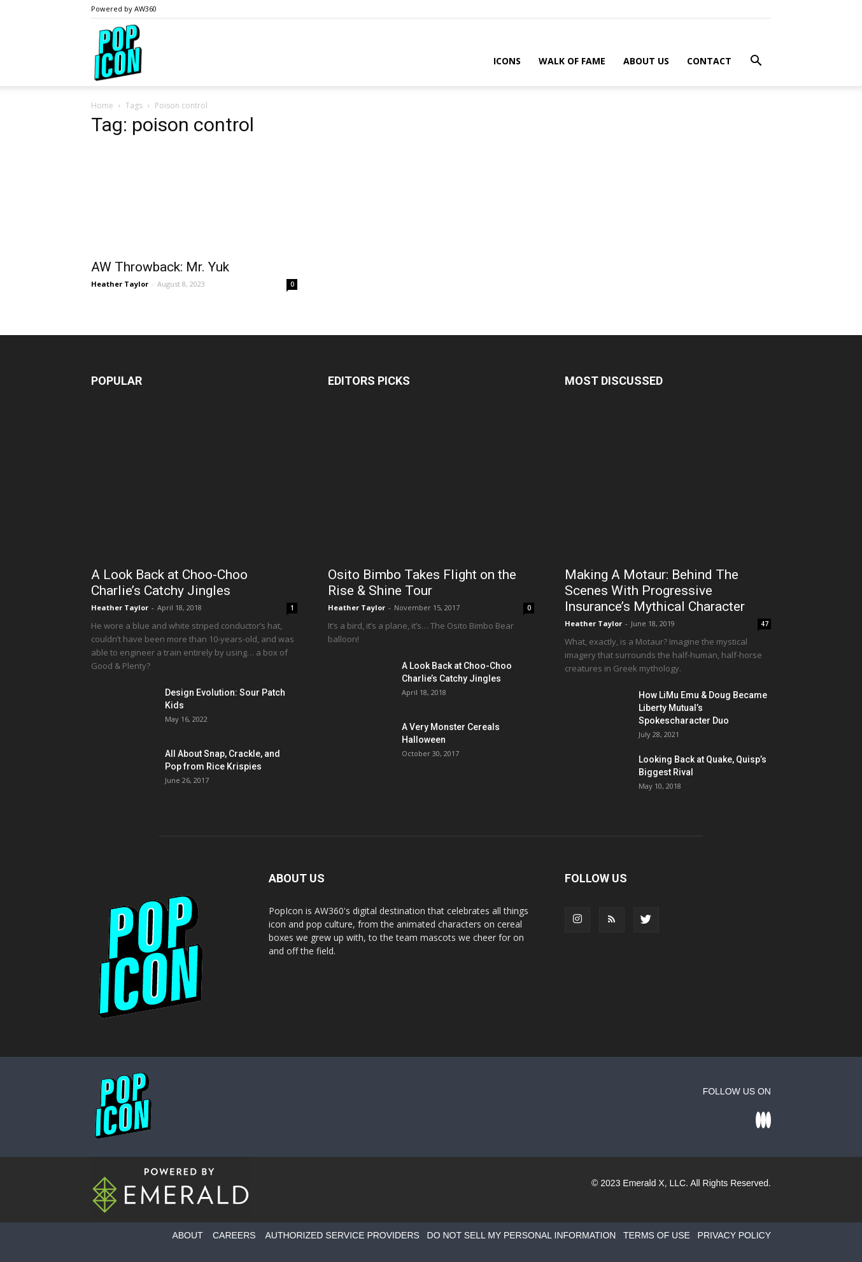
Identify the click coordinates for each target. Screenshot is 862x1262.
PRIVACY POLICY (734, 1235)
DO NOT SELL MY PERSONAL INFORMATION (521, 1235)
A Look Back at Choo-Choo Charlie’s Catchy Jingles (169, 582)
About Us (646, 61)
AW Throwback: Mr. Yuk (160, 267)
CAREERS (234, 1235)
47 (764, 623)
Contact (709, 61)
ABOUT (187, 1235)
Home (102, 105)
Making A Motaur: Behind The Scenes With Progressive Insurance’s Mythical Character (655, 590)
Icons (507, 61)
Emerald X (643, 1183)
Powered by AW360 (124, 8)
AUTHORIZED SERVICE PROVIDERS (342, 1235)
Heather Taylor (119, 284)
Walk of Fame (572, 61)
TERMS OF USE (656, 1235)
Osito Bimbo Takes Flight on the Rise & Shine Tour (422, 582)
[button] (755, 62)
